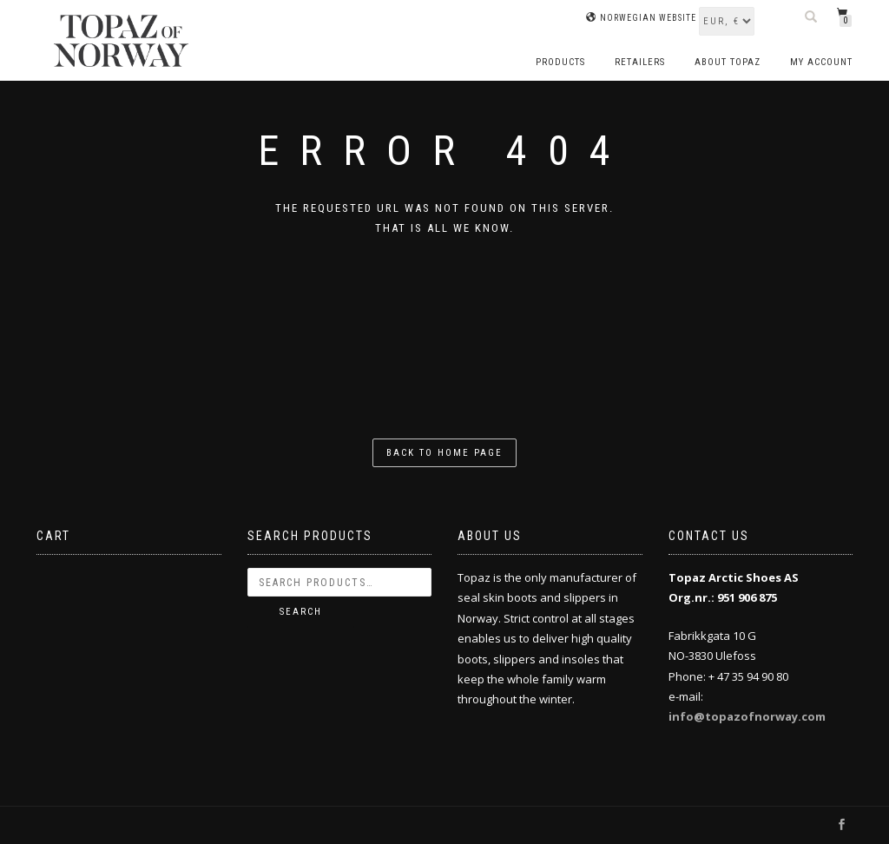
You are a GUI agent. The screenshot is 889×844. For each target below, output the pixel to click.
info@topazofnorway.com (747, 716)
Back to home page (444, 452)
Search (301, 611)
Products (560, 62)
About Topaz (728, 62)
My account (821, 62)
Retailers (640, 62)
